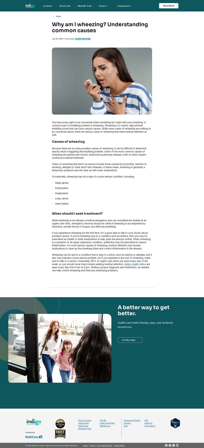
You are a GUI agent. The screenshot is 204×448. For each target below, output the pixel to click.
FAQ (146, 420)
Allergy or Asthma (82, 39)
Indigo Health (131, 264)
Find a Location (84, 420)
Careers (102, 6)
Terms (85, 446)
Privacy (92, 446)
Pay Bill (103, 420)
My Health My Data (105, 446)
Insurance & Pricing (132, 420)
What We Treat (84, 6)
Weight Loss (105, 426)
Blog (126, 426)
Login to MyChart (107, 423)
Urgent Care (83, 423)
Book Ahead (168, 6)
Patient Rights (119, 446)
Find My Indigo (128, 340)
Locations (47, 6)
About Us (148, 423)
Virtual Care (65, 6)
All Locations (150, 426)
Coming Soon (123, 6)
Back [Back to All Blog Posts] (58, 16)
